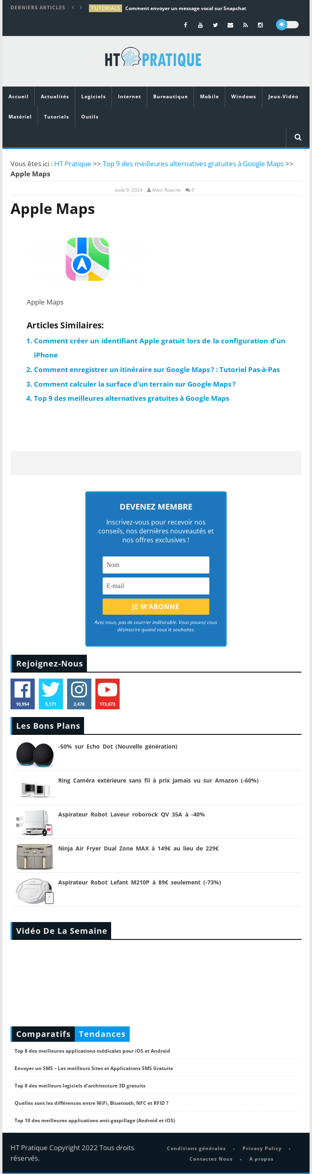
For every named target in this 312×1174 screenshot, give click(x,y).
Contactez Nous (211, 1158)
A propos (261, 1158)
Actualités (55, 96)
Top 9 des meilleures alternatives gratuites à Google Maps (193, 163)
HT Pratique (72, 163)
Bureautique (170, 96)
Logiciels (93, 96)
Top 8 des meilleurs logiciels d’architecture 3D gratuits (80, 1085)
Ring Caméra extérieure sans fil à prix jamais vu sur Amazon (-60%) (158, 780)
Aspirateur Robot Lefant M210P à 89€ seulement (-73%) (139, 882)
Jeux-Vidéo (283, 96)
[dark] (287, 24)
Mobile (209, 96)
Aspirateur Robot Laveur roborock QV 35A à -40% (131, 814)
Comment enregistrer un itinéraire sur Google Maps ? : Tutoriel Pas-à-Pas (157, 369)
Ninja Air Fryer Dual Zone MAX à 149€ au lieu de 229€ (138, 848)
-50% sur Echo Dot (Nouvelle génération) (117, 746)
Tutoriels (56, 116)
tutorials (105, 8)
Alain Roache (166, 190)
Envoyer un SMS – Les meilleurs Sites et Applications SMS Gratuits (94, 1068)
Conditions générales (196, 1148)
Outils (90, 116)
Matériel (20, 116)
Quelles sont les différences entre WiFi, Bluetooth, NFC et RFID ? (92, 1103)
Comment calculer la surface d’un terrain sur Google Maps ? (135, 384)
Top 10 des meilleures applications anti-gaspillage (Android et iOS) (95, 1120)
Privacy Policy (262, 1148)
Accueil (18, 96)
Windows (243, 96)
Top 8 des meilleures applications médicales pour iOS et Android (92, 1050)
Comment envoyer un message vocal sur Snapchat (185, 8)
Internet (129, 96)
